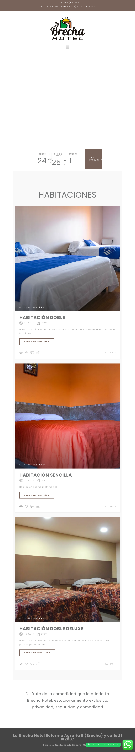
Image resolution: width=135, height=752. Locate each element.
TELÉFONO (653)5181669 (66, 2)
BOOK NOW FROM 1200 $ (37, 653)
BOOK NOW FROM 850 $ (37, 495)
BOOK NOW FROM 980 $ (37, 341)
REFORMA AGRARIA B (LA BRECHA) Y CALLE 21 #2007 (68, 6)
